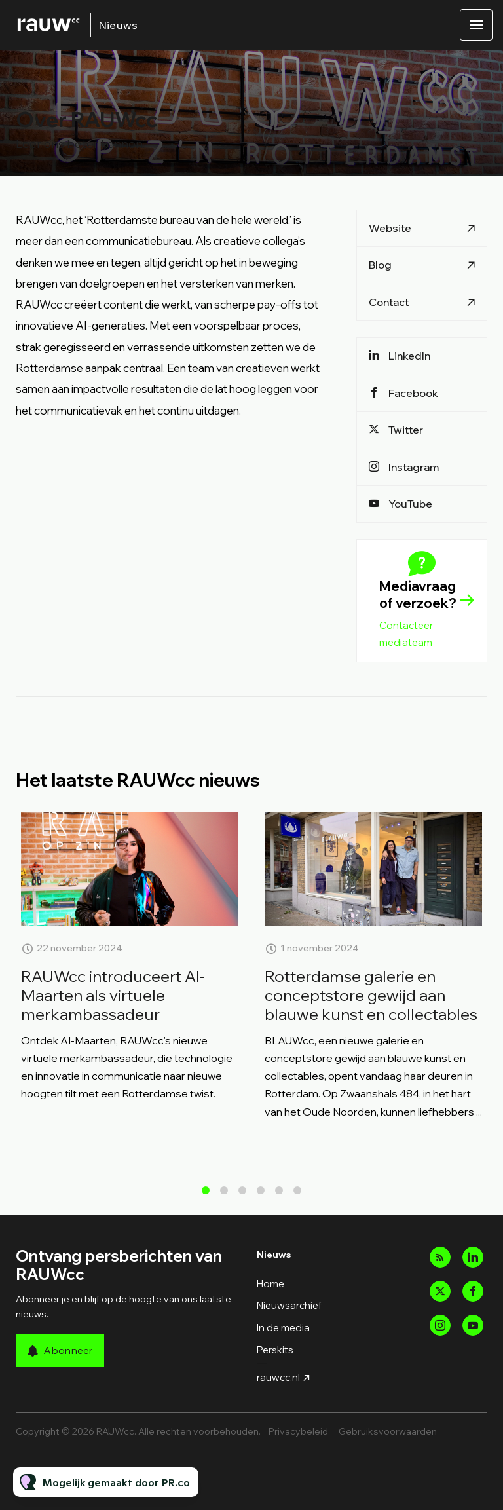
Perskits (275, 1350)
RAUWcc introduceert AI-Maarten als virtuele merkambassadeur (113, 1015)
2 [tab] (224, 1195)
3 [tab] (242, 1195)
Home (270, 1283)
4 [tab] (261, 1195)
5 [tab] (279, 1195)
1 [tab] (206, 1195)
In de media (283, 1327)
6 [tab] (297, 1195)
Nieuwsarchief (289, 1305)
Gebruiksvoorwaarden (388, 1431)
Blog (380, 264)
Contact (389, 302)
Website (390, 228)
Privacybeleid (298, 1431)
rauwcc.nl (278, 1377)
